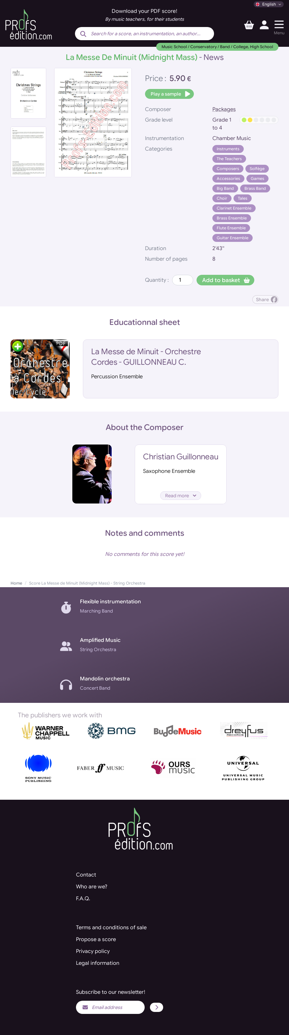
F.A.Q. (83, 898)
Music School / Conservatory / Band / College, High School (217, 46)
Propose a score (96, 939)
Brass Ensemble (232, 218)
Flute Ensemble (231, 227)
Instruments (228, 148)
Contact (86, 875)
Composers (228, 168)
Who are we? (91, 886)
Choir (222, 198)
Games (257, 178)
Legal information (97, 963)
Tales (242, 198)
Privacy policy (93, 951)
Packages (224, 109)
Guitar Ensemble (232, 237)
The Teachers (229, 158)
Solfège (257, 168)
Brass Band (255, 188)
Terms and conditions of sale (111, 927)
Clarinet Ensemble (234, 208)
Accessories (228, 178)
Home (16, 583)
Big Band (225, 188)
